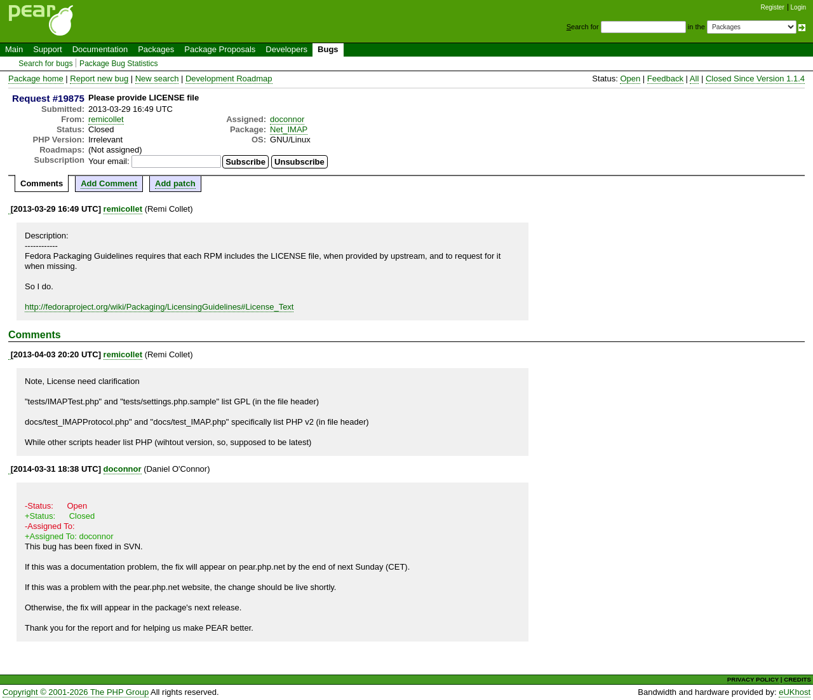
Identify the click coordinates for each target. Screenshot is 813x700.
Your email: (109, 161)
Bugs (328, 49)
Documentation (100, 49)
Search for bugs (45, 63)
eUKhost (794, 692)
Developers (286, 49)
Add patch (175, 183)
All (694, 78)
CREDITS (797, 679)
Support (47, 49)
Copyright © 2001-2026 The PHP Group (76, 692)
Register (772, 7)
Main (14, 49)
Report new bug (99, 78)
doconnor (287, 119)
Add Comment (109, 183)
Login (798, 7)
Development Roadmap (228, 78)
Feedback (665, 78)
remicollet (106, 119)
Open (630, 78)
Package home (36, 78)
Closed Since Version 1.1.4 (755, 78)
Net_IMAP (288, 129)
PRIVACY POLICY (753, 679)
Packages (156, 49)
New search (157, 78)
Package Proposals (219, 49)
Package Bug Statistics (118, 63)
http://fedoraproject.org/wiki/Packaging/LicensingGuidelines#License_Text (159, 307)
